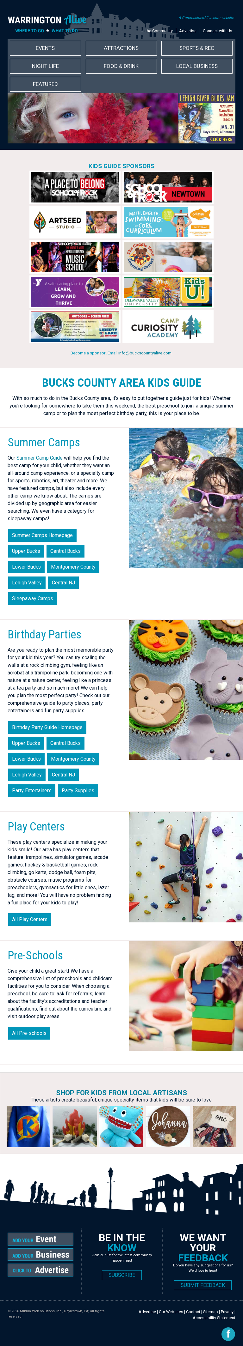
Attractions (121, 48)
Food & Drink (121, 66)
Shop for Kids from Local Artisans (121, 1093)
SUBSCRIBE (122, 1275)
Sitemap (210, 1311)
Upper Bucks (26, 551)
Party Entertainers (32, 791)
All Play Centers (29, 919)
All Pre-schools (29, 1033)
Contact (193, 1311)
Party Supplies (78, 791)
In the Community (157, 30)
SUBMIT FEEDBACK (203, 1285)
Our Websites (171, 1311)
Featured (45, 84)
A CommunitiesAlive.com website (206, 17)
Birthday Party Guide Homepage (47, 727)
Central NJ (63, 583)
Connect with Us (217, 30)
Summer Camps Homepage (42, 535)
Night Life (45, 66)
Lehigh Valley (27, 583)
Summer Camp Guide (39, 458)
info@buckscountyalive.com (144, 352)
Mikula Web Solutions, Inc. (41, 1311)
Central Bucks (65, 551)
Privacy (227, 1311)
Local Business (197, 66)
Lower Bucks (26, 567)
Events (45, 48)
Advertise (187, 30)
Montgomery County (73, 567)
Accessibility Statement (214, 1317)
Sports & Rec (196, 48)
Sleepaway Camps (32, 598)
